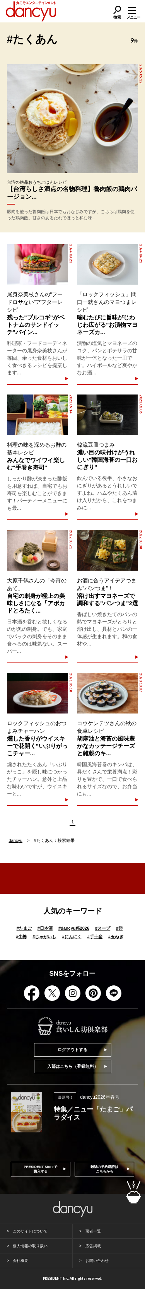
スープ (102, 928)
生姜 (21, 936)
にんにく (71, 936)
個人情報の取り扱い (30, 1246)
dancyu (15, 840)
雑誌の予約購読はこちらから (104, 1169)
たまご (24, 928)
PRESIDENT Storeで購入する (40, 1169)
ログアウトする (72, 1049)
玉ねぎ (115, 936)
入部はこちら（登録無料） (72, 1066)
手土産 (94, 936)
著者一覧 (93, 1231)
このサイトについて (30, 1231)
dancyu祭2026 (73, 928)
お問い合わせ (97, 1260)
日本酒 (45, 928)
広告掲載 (93, 1246)
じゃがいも (44, 936)
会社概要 (20, 1260)
